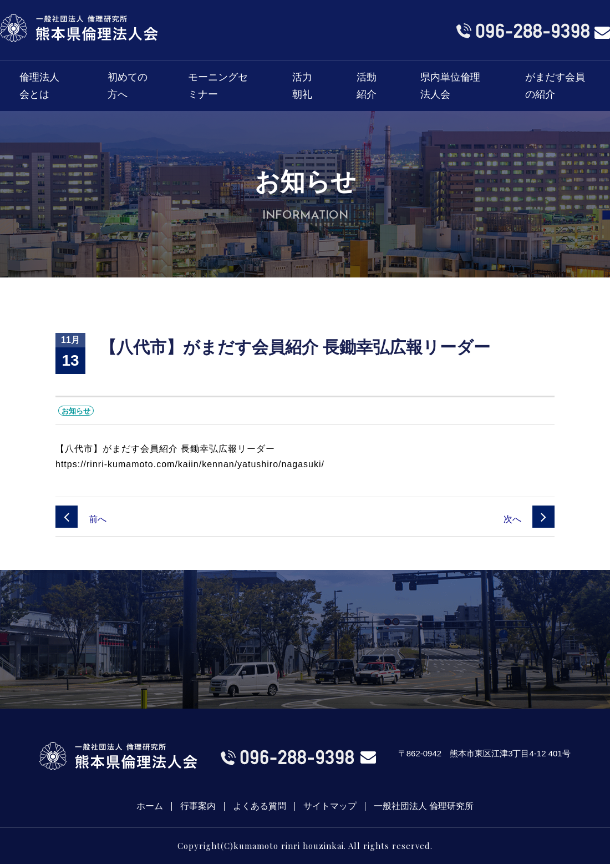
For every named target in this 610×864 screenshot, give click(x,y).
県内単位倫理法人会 (450, 86)
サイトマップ (330, 806)
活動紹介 (367, 86)
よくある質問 (259, 806)
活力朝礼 (302, 86)
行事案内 (198, 806)
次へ (529, 519)
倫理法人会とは (39, 86)
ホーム (149, 806)
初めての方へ (128, 86)
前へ (80, 519)
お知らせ (76, 411)
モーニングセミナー (218, 86)
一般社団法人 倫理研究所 (424, 806)
